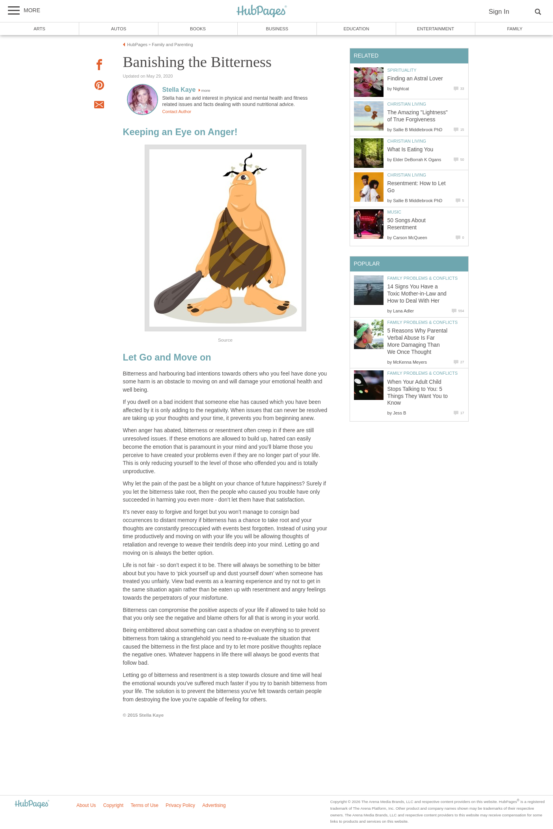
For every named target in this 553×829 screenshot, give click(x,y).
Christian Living (406, 104)
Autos (118, 28)
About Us (86, 805)
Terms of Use (144, 805)
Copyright (113, 805)
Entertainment (435, 28)
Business (277, 28)
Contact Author (177, 111)
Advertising (213, 805)
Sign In (499, 11)
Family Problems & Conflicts (422, 278)
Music (394, 212)
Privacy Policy (180, 805)
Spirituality (402, 70)
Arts (39, 28)
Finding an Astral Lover (415, 79)
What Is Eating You (410, 149)
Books (198, 28)
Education (356, 28)
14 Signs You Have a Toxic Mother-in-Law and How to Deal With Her (417, 294)
